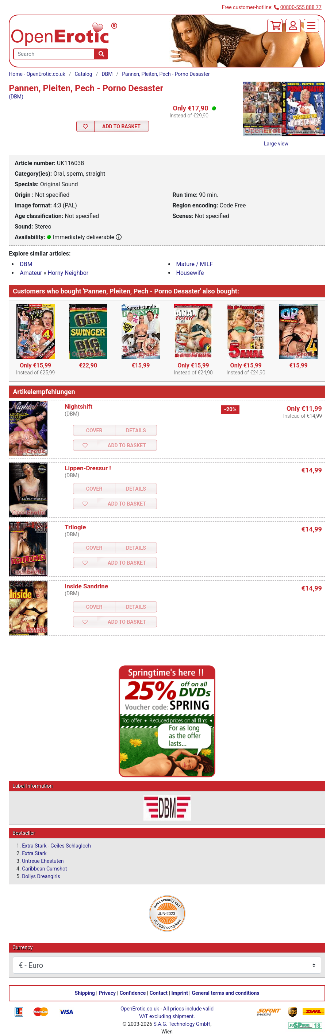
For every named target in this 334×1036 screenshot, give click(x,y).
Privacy (107, 993)
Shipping (85, 993)
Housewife (190, 272)
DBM (106, 74)
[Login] (293, 25)
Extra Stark (34, 853)
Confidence (133, 993)
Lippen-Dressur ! (88, 468)
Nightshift (78, 406)
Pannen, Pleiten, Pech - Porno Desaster (166, 74)
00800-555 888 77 (301, 7)
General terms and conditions (225, 993)
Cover (94, 430)
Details (136, 430)
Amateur (31, 272)
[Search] (101, 53)
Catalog (83, 74)
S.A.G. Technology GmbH (181, 1024)
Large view (276, 144)
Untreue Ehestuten (43, 861)
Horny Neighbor (68, 272)
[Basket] (275, 25)
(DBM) (16, 97)
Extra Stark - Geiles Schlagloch (56, 846)
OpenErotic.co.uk (139, 1009)
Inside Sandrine (86, 586)
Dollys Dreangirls (41, 876)
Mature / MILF (194, 264)
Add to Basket (121, 126)
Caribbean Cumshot (44, 869)
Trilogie (75, 527)
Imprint (179, 993)
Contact (159, 993)
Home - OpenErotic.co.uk (37, 74)
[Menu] (311, 25)
